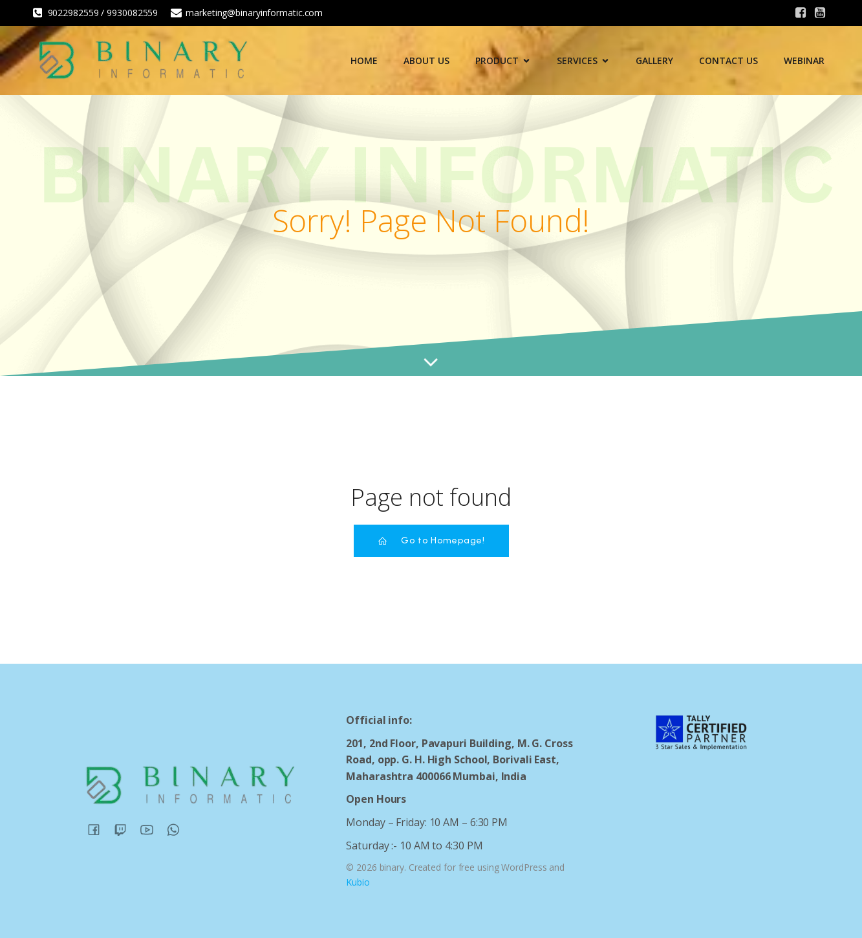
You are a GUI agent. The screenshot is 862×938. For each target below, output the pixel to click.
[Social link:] (800, 13)
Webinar (804, 60)
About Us (426, 60)
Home (364, 60)
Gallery (654, 60)
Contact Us (728, 60)
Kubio (358, 882)
